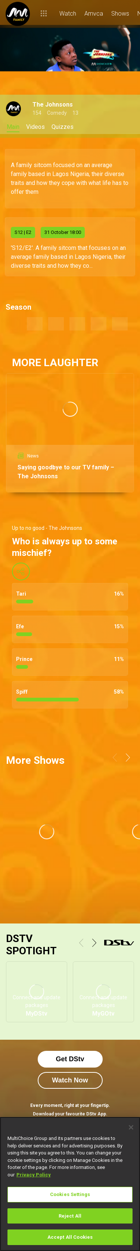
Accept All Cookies (70, 1237)
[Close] (131, 1127)
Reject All (70, 1216)
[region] (70, 1184)
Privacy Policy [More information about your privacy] (33, 1174)
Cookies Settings (70, 1194)
